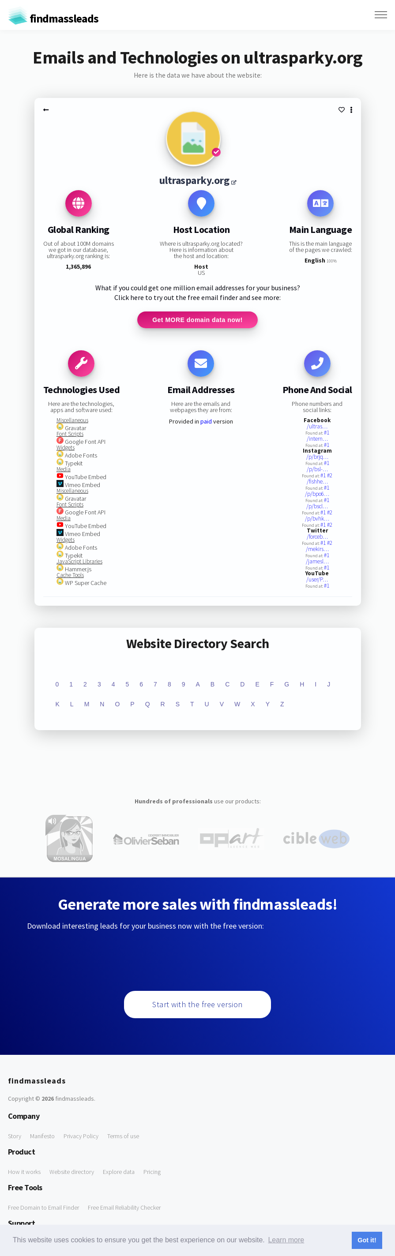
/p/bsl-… (317, 470)
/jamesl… (317, 562)
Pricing (152, 1173)
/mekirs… (317, 550)
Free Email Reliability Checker (124, 1208)
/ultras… (317, 427)
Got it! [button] (366, 1240)
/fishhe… (317, 482)
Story (14, 1137)
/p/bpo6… (317, 495)
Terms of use (123, 1137)
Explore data (119, 1173)
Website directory (71, 1173)
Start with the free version (197, 1005)
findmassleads (53, 18)
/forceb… (317, 537)
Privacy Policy (81, 1137)
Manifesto (42, 1137)
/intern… (317, 439)
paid (206, 422)
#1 (326, 433)
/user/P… (317, 580)
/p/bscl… (317, 507)
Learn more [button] (286, 1240)
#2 (329, 476)
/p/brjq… (317, 457)
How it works (24, 1173)
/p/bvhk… (317, 519)
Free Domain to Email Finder (43, 1208)
